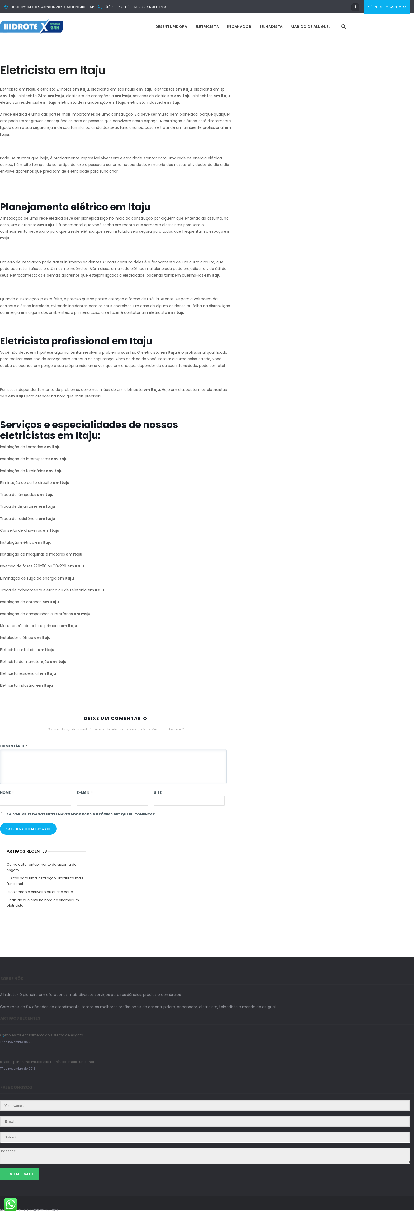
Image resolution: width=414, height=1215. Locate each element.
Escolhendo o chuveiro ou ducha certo (40, 891)
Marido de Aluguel (311, 26)
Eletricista (207, 26)
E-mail (85, 792)
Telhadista (271, 26)
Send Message (19, 1174)
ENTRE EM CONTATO (387, 6)
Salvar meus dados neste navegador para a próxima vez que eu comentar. (81, 814)
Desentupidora (171, 26)
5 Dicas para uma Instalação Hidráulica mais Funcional (45, 881)
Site (158, 792)
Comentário (13, 745)
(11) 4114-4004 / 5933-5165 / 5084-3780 (135, 7)
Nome (7, 792)
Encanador (239, 26)
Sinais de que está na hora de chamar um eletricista (43, 903)
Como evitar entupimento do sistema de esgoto (42, 867)
